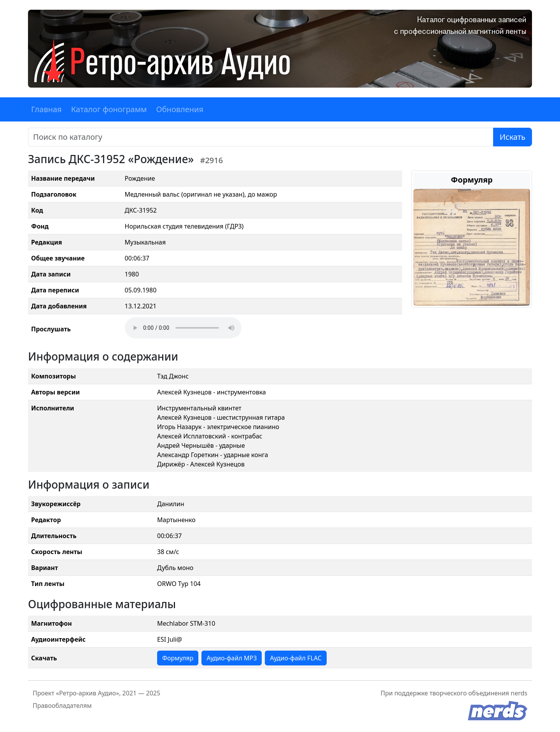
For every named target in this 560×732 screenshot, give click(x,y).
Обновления (179, 109)
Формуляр (177, 658)
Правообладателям (62, 705)
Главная (46, 109)
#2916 (211, 160)
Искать (512, 137)
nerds (519, 693)
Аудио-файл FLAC (295, 658)
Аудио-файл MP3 (231, 658)
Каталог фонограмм (109, 109)
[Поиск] (261, 137)
